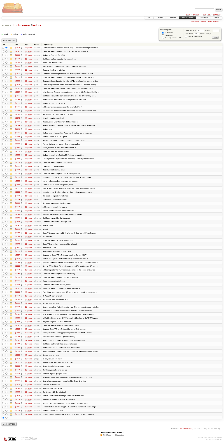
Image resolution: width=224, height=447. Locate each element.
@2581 (17, 399)
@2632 (17, 268)
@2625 (17, 294)
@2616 (17, 328)
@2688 (17, 81)
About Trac (206, 14)
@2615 (17, 332)
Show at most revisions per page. (198, 34)
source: (7, 25)
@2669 (17, 145)
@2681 (17, 100)
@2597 (17, 376)
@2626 (17, 290)
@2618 (17, 320)
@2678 (17, 111)
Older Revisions (213, 22)
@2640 (17, 249)
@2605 (17, 365)
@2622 (17, 305)
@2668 (17, 148)
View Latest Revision (198, 22)
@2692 (17, 66)
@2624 (17, 298)
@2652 (17, 204)
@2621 (17, 309)
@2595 (17, 384)
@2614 (17, 335)
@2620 (17, 313)
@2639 (17, 253)
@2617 (17, 324)
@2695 (17, 55)
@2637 (17, 257)
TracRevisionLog (186, 432)
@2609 (17, 354)
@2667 (17, 152)
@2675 (17, 122)
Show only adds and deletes (172, 38)
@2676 (17, 118)
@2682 (17, 96)
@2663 (17, 163)
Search (216, 18)
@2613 (17, 339)
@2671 (17, 137)
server (26, 25)
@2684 (17, 92)
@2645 (17, 231)
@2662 (17, 167)
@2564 (17, 403)
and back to (212, 30)
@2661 (17, 171)
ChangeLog (119, 439)
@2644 (17, 234)
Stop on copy (167, 33)
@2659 (17, 178)
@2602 (17, 369)
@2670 (17, 141)
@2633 (17, 264)
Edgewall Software (30, 443)
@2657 (17, 186)
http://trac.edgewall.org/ (214, 443)
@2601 (17, 373)
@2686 (17, 89)
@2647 (17, 223)
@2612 (17, 343)
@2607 (17, 362)
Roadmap (172, 18)
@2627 (17, 287)
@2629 (17, 279)
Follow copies (167, 35)
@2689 (17, 77)
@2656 (17, 190)
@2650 (17, 212)
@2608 (17, 358)
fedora (36, 25)
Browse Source (187, 18)
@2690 (17, 74)
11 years (28, 48)
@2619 (17, 317)
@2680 (17, 104)
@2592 (17, 391)
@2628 (17, 283)
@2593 (17, 388)
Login (188, 14)
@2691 (17, 70)
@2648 (17, 219)
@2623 (17, 302)
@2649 (17, 216)
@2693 (17, 62)
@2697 (17, 47)
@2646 (17, 227)
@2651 (17, 208)
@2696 (17, 51)
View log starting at (195, 30)
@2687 (17, 85)
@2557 (17, 418)
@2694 (17, 59)
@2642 (17, 242)
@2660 (17, 175)
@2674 (17, 126)
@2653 (17, 201)
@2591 (17, 395)
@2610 (17, 350)
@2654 (17, 197)
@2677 (17, 115)
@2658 (17, 182)
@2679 (17, 107)
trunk (16, 25)
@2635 (17, 261)
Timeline (160, 18)
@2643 (17, 238)
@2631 (17, 272)
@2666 (17, 156)
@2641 (17, 246)
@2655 (17, 193)
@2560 (17, 410)
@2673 (17, 130)
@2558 (17, 414)
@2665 (17, 160)
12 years (28, 261)
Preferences (217, 14)
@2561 (17, 406)
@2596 (17, 380)
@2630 (17, 276)
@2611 (17, 347)
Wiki (148, 18)
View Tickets (203, 18)
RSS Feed (107, 439)
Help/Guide (196, 14)
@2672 (17, 133)
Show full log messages (193, 36)
